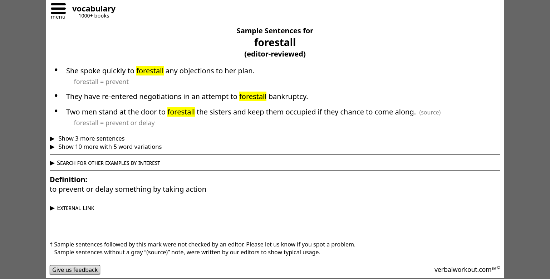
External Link (75, 208)
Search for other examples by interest (108, 162)
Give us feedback (75, 270)
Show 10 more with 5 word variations (109, 146)
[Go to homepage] (91, 9)
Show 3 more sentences (90, 138)
